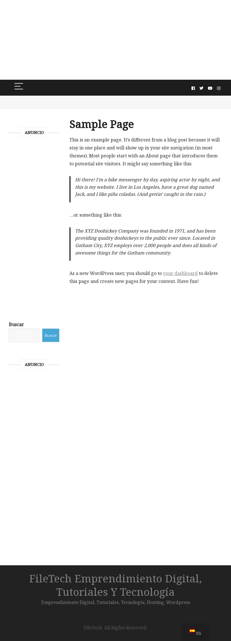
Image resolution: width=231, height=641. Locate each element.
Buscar (16, 324)
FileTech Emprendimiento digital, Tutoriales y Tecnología (115, 585)
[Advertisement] (115, 40)
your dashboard (180, 273)
